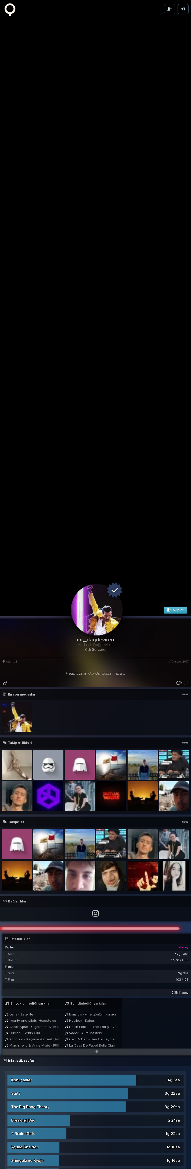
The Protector (24, 1113)
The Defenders (25, 1126)
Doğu (16, 1019)
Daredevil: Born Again (31, 1099)
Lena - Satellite (19, 685)
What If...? (20, 1032)
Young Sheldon (25, 818)
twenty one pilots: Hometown (30, 691)
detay (184, 618)
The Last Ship (23, 978)
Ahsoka (18, 1153)
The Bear (19, 925)
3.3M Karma (180, 663)
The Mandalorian (26, 965)
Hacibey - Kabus (80, 691)
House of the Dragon (30, 938)
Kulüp (16, 1046)
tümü (185, 365)
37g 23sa (182, 625)
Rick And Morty (25, 1059)
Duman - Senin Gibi (22, 704)
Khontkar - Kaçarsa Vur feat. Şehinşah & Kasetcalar (32, 710)
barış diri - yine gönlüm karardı (90, 685)
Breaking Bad (23, 791)
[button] (97, 722)
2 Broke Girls (23, 804)
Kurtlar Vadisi (23, 1139)
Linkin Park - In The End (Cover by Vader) (92, 698)
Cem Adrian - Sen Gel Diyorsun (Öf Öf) (92, 710)
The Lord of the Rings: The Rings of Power (50, 952)
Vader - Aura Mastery (83, 704)
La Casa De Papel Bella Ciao (90, 716)
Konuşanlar (21, 750)
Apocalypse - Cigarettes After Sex (32, 698)
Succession (21, 844)
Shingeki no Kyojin (28, 831)
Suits (16, 764)
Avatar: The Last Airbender (36, 885)
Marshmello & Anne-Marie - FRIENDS (32, 716)
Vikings (18, 871)
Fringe (17, 858)
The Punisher (23, 911)
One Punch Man (25, 1005)
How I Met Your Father (31, 1072)
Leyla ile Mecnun (26, 898)
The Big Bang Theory (30, 777)
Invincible (19, 992)
